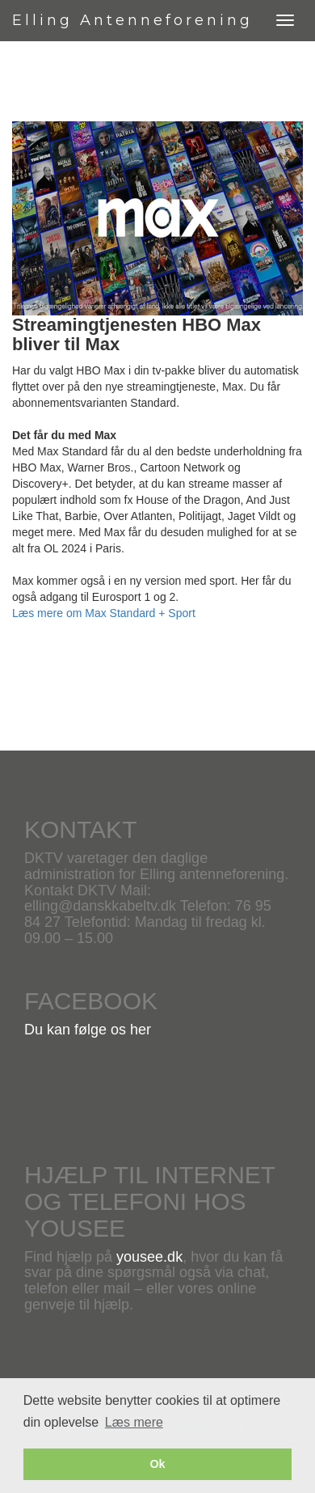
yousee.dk (149, 1257)
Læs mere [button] (134, 1422)
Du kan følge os (77, 1029)
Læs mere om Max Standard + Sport (103, 613)
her (140, 1029)
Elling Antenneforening (132, 20)
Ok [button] (157, 1463)
